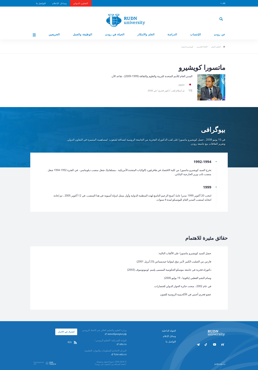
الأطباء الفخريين (202, 47)
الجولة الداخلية (169, 330)
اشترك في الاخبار (66, 331)
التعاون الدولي (80, 3)
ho (224, 47)
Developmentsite (39, 363)
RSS (72, 342)
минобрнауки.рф (116, 333)
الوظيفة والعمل (82, 34)
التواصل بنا (41, 3)
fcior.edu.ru (119, 354)
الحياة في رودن (114, 34)
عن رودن (219, 34)
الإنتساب (195, 34)
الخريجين (54, 34)
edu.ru (122, 344)
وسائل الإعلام (59, 3)
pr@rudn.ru (220, 364)
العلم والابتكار (146, 34)
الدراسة (172, 34)
